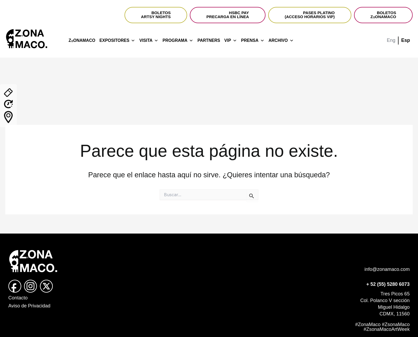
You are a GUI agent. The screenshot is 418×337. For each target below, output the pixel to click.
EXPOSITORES (117, 40)
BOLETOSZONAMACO (383, 14)
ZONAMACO (82, 40)
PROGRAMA (178, 40)
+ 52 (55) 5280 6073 (388, 284)
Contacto (17, 297)
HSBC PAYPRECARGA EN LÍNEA (227, 14)
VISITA (148, 40)
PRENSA (252, 40)
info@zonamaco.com (386, 269)
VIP (230, 40)
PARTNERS (209, 40)
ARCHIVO (281, 40)
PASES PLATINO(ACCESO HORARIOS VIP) (310, 14)
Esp (405, 40)
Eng (391, 40)
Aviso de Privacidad (29, 305)
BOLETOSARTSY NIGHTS (156, 14)
